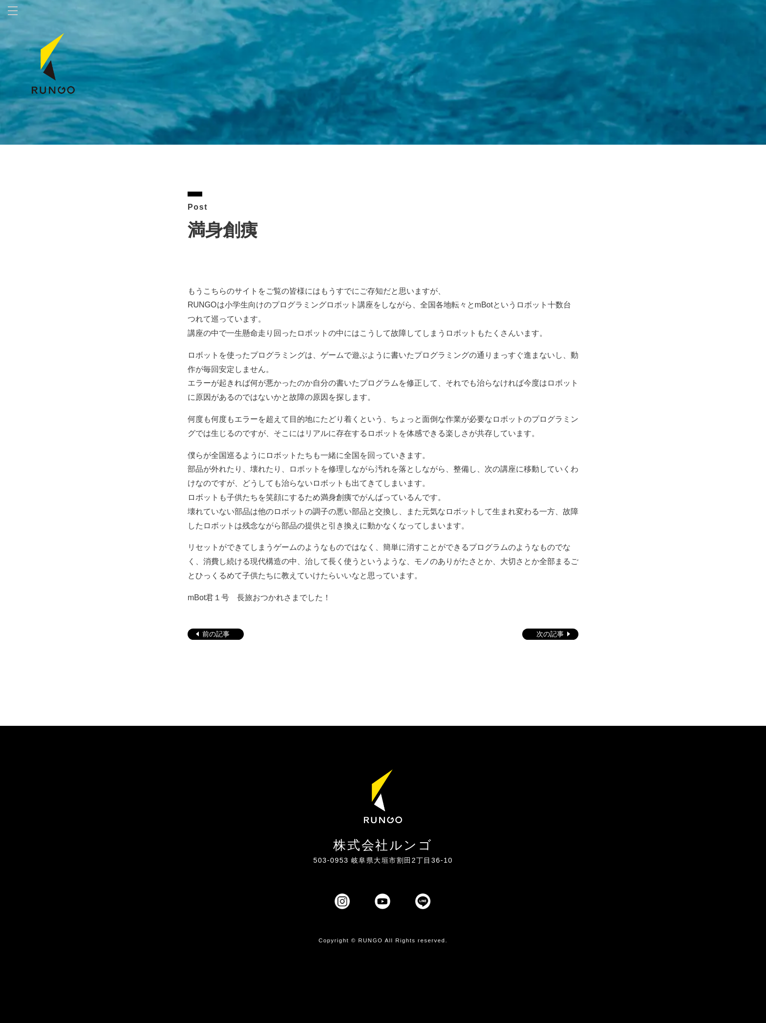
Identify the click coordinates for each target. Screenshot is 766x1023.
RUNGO (370, 940)
